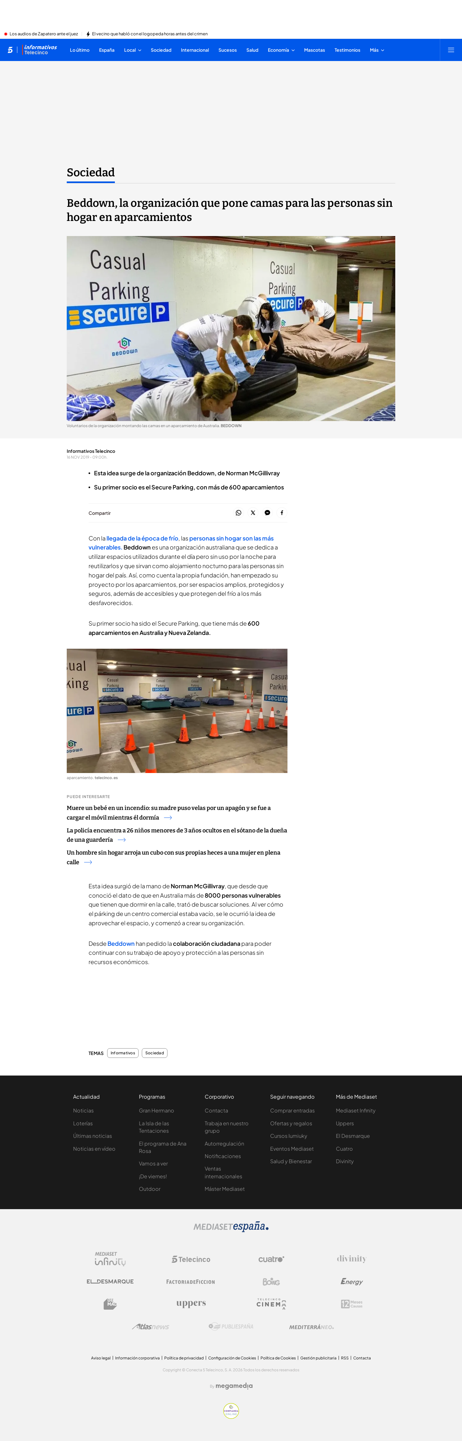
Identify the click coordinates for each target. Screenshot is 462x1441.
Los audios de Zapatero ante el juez (44, 34)
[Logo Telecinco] (191, 1259)
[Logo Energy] (352, 1282)
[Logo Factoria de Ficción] (191, 1282)
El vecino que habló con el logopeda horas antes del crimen (150, 34)
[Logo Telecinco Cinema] (271, 1304)
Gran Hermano (156, 1110)
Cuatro (344, 1148)
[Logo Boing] (271, 1282)
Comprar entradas (292, 1110)
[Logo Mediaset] (231, 1230)
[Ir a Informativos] (39, 50)
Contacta (216, 1110)
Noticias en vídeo (94, 1148)
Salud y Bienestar (291, 1161)
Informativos (123, 1053)
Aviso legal (101, 1358)
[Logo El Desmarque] (110, 1281)
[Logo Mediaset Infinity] (110, 1259)
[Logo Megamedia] (234, 1386)
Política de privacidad (184, 1358)
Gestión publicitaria (318, 1358)
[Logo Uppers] (191, 1304)
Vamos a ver (153, 1163)
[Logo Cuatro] (271, 1259)
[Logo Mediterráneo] (311, 1326)
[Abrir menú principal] (451, 50)
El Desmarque (353, 1135)
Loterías (83, 1123)
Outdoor (149, 1188)
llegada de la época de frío (142, 538)
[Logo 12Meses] (352, 1304)
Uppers (345, 1123)
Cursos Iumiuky (288, 1135)
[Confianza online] (231, 1416)
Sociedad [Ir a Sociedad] (91, 172)
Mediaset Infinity (356, 1110)
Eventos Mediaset (292, 1148)
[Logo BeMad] (110, 1304)
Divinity (345, 1161)
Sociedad (154, 1053)
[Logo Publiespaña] (231, 1327)
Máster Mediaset (225, 1188)
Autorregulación (224, 1143)
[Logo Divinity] (352, 1259)
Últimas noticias (92, 1135)
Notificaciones (223, 1156)
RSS (345, 1358)
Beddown (121, 943)
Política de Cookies (278, 1358)
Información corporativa (137, 1358)
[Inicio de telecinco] (10, 50)
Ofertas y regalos (291, 1123)
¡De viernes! (153, 1176)
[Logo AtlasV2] (150, 1326)
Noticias (83, 1110)
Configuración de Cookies (232, 1358)
